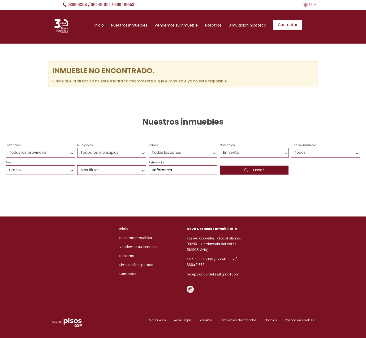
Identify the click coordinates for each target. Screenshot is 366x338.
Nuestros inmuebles (129, 25)
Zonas (153, 145)
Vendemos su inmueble (176, 25)
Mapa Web (157, 320)
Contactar (287, 24)
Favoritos (206, 320)
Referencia (156, 162)
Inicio (99, 25)
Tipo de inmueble (303, 145)
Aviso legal (182, 320)
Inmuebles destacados (239, 320)
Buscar (254, 170)
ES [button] (310, 4)
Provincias (13, 145)
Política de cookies (299, 320)
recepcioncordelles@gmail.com (213, 274)
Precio (10, 162)
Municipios (85, 145)
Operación (227, 145)
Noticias (271, 320)
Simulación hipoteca (247, 25)
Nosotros (213, 25)
